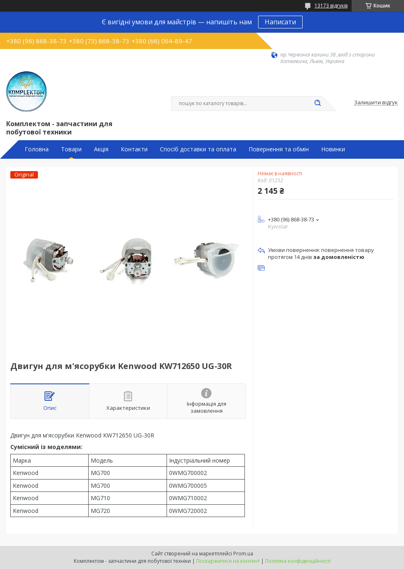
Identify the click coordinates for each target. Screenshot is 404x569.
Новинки (333, 149)
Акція (101, 149)
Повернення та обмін (279, 149)
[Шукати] (317, 103)
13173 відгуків (331, 5)
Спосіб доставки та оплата (198, 149)
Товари (71, 149)
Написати (280, 21)
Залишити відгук (376, 103)
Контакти (134, 149)
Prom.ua (243, 553)
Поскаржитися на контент (228, 560)
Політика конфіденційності (298, 560)
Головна (37, 149)
